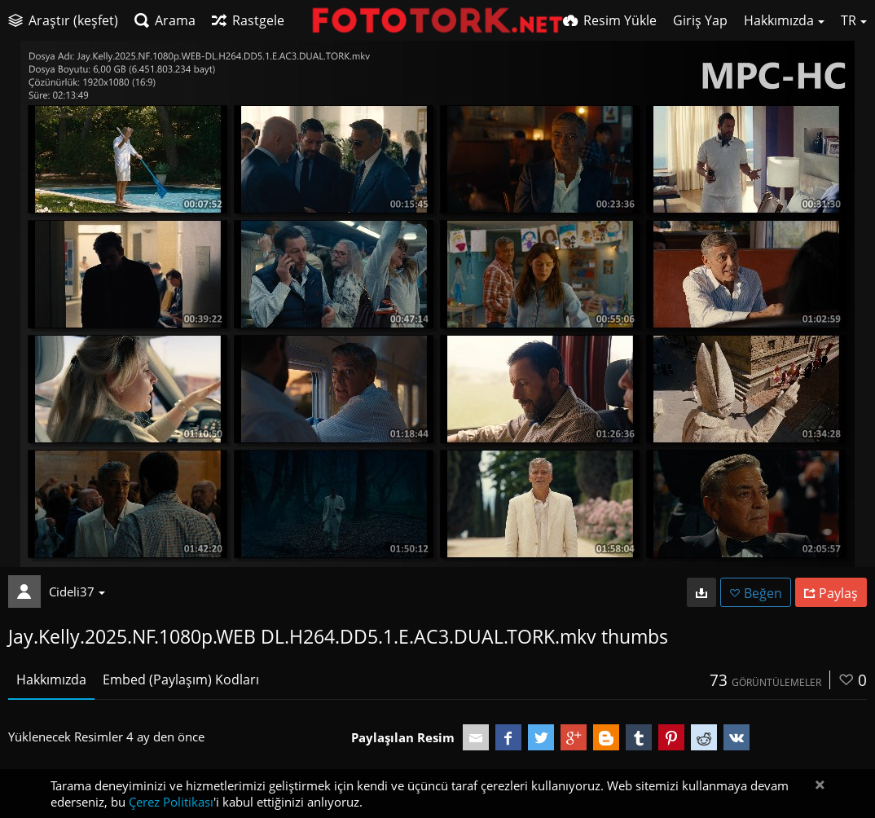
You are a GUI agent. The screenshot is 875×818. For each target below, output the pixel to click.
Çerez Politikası (171, 802)
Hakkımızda (51, 679)
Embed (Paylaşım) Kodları (181, 679)
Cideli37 (77, 591)
